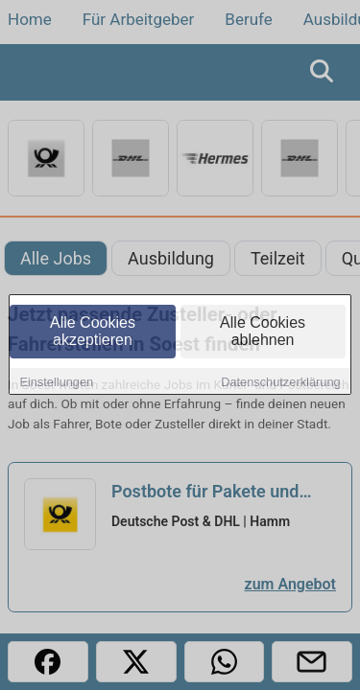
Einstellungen (56, 383)
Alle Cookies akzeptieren (92, 332)
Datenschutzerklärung (280, 383)
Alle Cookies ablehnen (262, 332)
